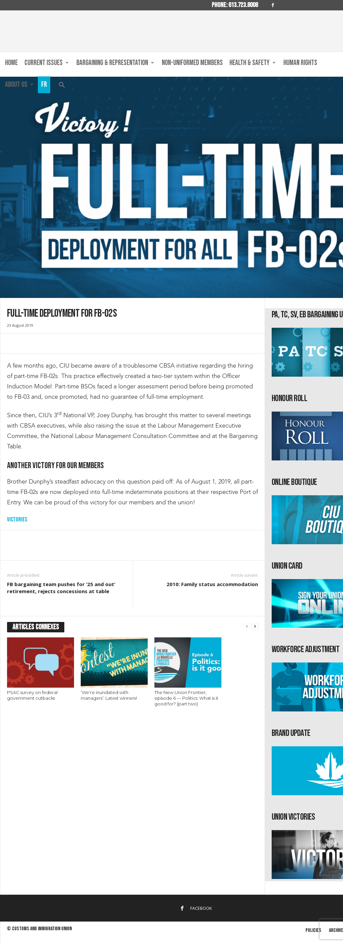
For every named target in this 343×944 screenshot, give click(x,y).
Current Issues (46, 63)
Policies (313, 930)
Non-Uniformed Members (192, 62)
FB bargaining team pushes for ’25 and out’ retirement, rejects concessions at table (61, 587)
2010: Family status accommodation (212, 584)
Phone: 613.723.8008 (235, 5)
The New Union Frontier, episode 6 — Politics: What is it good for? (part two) (186, 698)
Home (11, 62)
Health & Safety (252, 63)
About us (19, 84)
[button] (62, 86)
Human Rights (300, 62)
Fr (44, 84)
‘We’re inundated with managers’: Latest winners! (109, 695)
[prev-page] (247, 626)
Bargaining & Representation (115, 63)
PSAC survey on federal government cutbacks (32, 695)
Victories (17, 519)
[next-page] (255, 626)
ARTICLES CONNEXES (35, 627)
